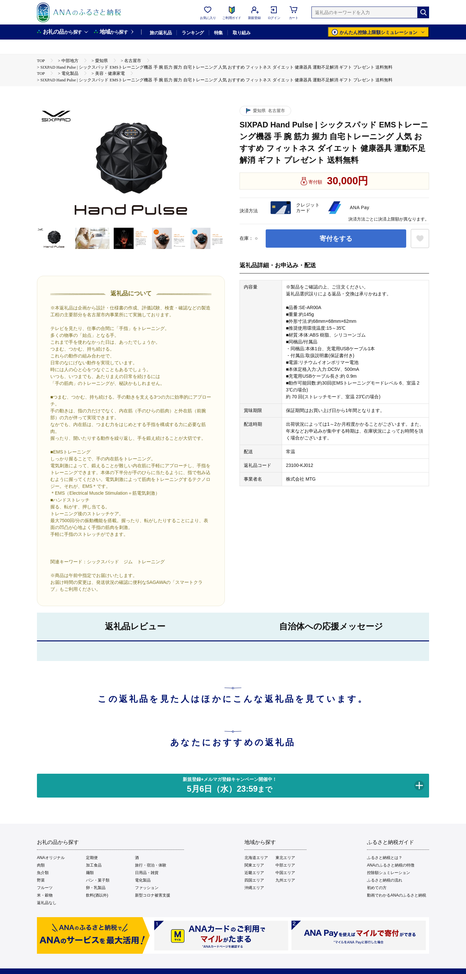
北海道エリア (256, 857)
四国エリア (254, 880)
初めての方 (377, 887)
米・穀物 (45, 895)
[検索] (423, 12)
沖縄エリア (254, 887)
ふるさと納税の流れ (384, 880)
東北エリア (285, 857)
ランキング (193, 32)
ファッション (146, 887)
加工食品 (94, 865)
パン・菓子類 (97, 880)
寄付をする (336, 238)
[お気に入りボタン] (420, 238)
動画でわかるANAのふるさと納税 (396, 895)
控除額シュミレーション (388, 872)
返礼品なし (47, 902)
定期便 (92, 857)
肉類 (41, 865)
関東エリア (254, 865)
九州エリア (285, 880)
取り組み (241, 32)
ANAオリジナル (51, 857)
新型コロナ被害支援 (152, 895)
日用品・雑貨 (146, 872)
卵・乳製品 (96, 887)
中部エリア (285, 865)
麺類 (90, 872)
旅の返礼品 (161, 32)
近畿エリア (254, 872)
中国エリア (285, 872)
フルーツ (45, 887)
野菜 (41, 880)
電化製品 (143, 880)
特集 (218, 32)
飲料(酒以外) (97, 895)
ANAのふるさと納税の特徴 (390, 865)
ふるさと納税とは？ (384, 857)
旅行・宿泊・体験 (150, 865)
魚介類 (43, 872)
